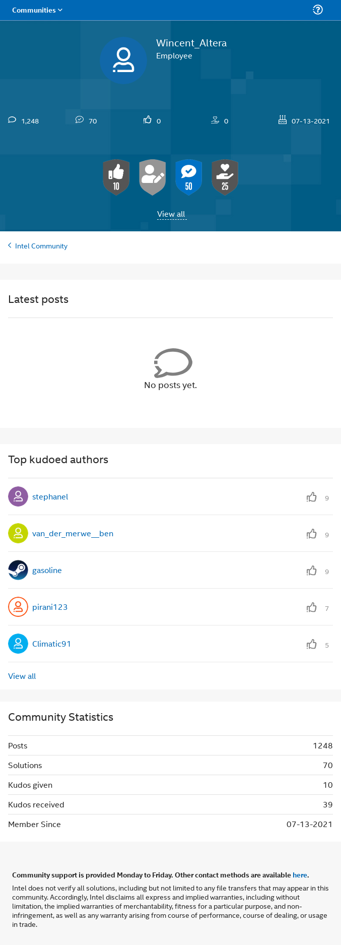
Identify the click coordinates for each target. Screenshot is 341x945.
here (300, 874)
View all (171, 213)
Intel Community (41, 245)
